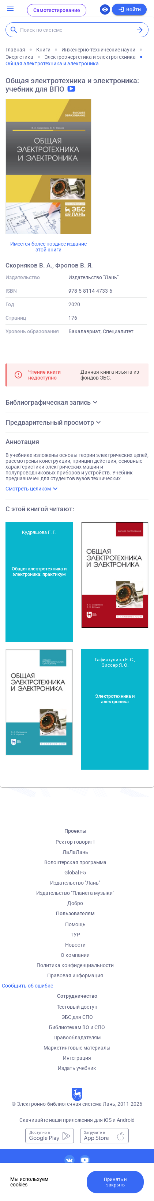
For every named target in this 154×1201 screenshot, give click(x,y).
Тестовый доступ (77, 1007)
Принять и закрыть (115, 1182)
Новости (75, 945)
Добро (75, 903)
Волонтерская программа (75, 862)
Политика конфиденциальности (75, 965)
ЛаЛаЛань (75, 852)
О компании (75, 955)
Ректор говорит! (75, 842)
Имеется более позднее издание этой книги (48, 247)
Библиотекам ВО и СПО (77, 1027)
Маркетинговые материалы (77, 1048)
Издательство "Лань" (75, 883)
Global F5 (75, 872)
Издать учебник (77, 1068)
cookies (18, 1184)
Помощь (75, 924)
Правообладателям (77, 1037)
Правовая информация (75, 975)
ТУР (75, 935)
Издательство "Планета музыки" (75, 893)
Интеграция (77, 1058)
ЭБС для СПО (77, 1017)
